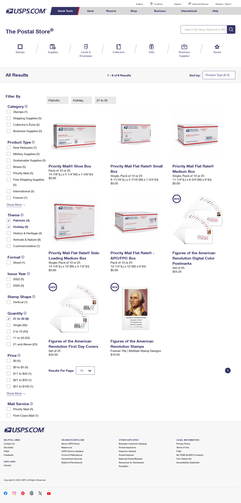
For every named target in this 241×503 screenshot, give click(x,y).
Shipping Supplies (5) (27, 118)
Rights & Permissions (71, 462)
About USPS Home (70, 443)
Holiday (78, 100)
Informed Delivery (200, 4)
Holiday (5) (20, 226)
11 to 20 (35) (21, 337)
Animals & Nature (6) (27, 239)
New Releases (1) (25, 147)
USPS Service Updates (72, 451)
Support (177, 4)
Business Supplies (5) (27, 131)
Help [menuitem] (215, 10)
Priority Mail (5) (23, 173)
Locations (158, 4)
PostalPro (123, 466)
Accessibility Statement (187, 462)
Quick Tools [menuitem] (65, 10)
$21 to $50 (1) (22, 380)
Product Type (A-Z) (218, 75)
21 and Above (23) (25, 344)
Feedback (8, 455)
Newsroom (66, 447)
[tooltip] (26, 106)
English (135, 4)
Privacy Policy (183, 443)
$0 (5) (17, 360)
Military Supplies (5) (26, 154)
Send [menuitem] (90, 10)
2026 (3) (18, 285)
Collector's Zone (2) (26, 124)
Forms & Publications (71, 455)
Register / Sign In (223, 4)
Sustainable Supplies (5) (29, 160)
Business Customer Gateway (133, 443)
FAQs (6, 451)
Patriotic (55, 100)
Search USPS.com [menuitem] (231, 11)
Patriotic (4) (21, 220)
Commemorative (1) (26, 246)
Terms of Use (182, 447)
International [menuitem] (189, 10)
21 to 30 (102, 100)
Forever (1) (20, 197)
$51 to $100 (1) (23, 386)
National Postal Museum (131, 458)
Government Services (71, 458)
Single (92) (20, 325)
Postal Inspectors (127, 447)
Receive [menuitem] (111, 10)
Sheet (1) (19, 262)
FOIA (178, 451)
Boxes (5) (19, 166)
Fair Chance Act (184, 458)
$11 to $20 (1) (22, 373)
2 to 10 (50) (20, 331)
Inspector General (127, 451)
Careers (7, 465)
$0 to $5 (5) (20, 367)
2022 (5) (18, 279)
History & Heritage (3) (27, 233)
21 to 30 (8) (21, 318)
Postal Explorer (126, 455)
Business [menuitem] (160, 10)
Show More (14, 204)
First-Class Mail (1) (25, 415)
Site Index (8, 447)
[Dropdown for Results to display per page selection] (85, 370)
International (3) (23, 191)
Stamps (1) (20, 111)
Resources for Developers (131, 462)
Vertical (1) (20, 302)
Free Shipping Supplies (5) (28, 182)
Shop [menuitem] (133, 10)
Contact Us (9, 443)
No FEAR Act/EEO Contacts (189, 455)
